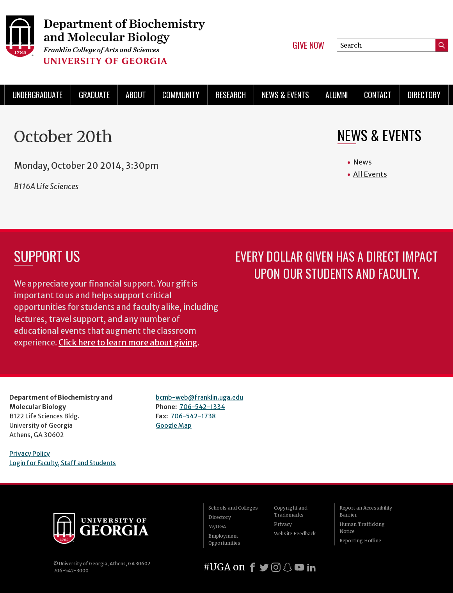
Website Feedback (295, 533)
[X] (264, 567)
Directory (424, 95)
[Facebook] (252, 567)
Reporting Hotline (360, 540)
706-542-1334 (202, 407)
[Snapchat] (287, 567)
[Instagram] (276, 567)
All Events (370, 174)
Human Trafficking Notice (362, 527)
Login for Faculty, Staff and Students (62, 463)
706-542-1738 (193, 416)
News (362, 162)
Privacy (283, 524)
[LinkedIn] (311, 567)
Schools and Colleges (233, 508)
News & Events (285, 95)
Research (231, 95)
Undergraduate (37, 95)
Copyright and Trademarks (290, 511)
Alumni (336, 95)
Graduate (94, 95)
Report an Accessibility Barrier (365, 511)
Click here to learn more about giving (128, 343)
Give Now (308, 45)
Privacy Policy (29, 453)
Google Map (174, 425)
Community (180, 95)
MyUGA (217, 526)
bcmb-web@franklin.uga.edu (199, 397)
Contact (377, 95)
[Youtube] (299, 567)
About (136, 95)
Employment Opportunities (224, 539)
